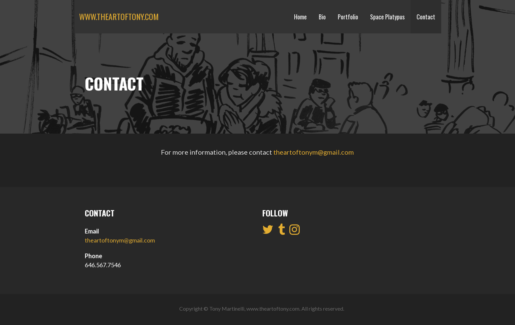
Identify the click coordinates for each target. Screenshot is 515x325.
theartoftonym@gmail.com (313, 152)
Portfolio (348, 16)
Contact (426, 16)
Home (300, 16)
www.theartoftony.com (119, 16)
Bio (322, 16)
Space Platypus (387, 16)
